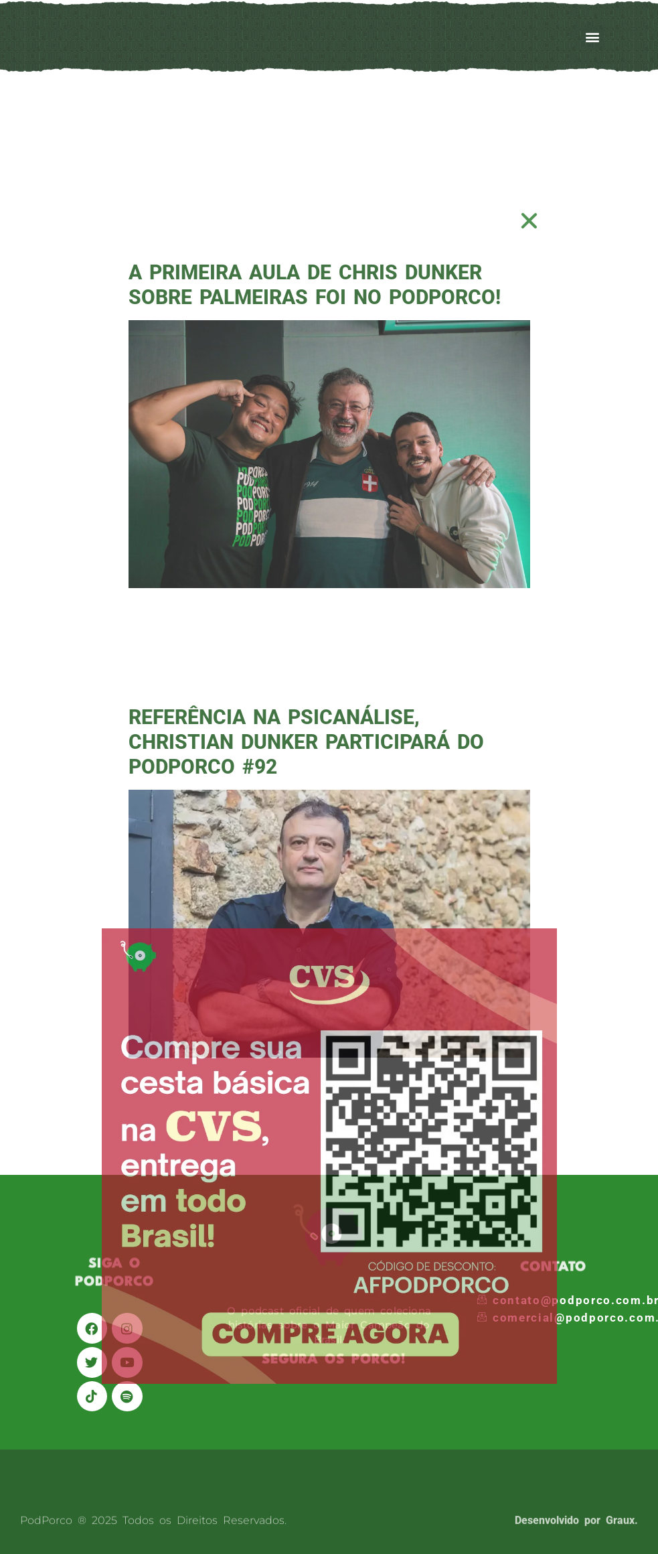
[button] (530, 221)
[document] (329, 777)
